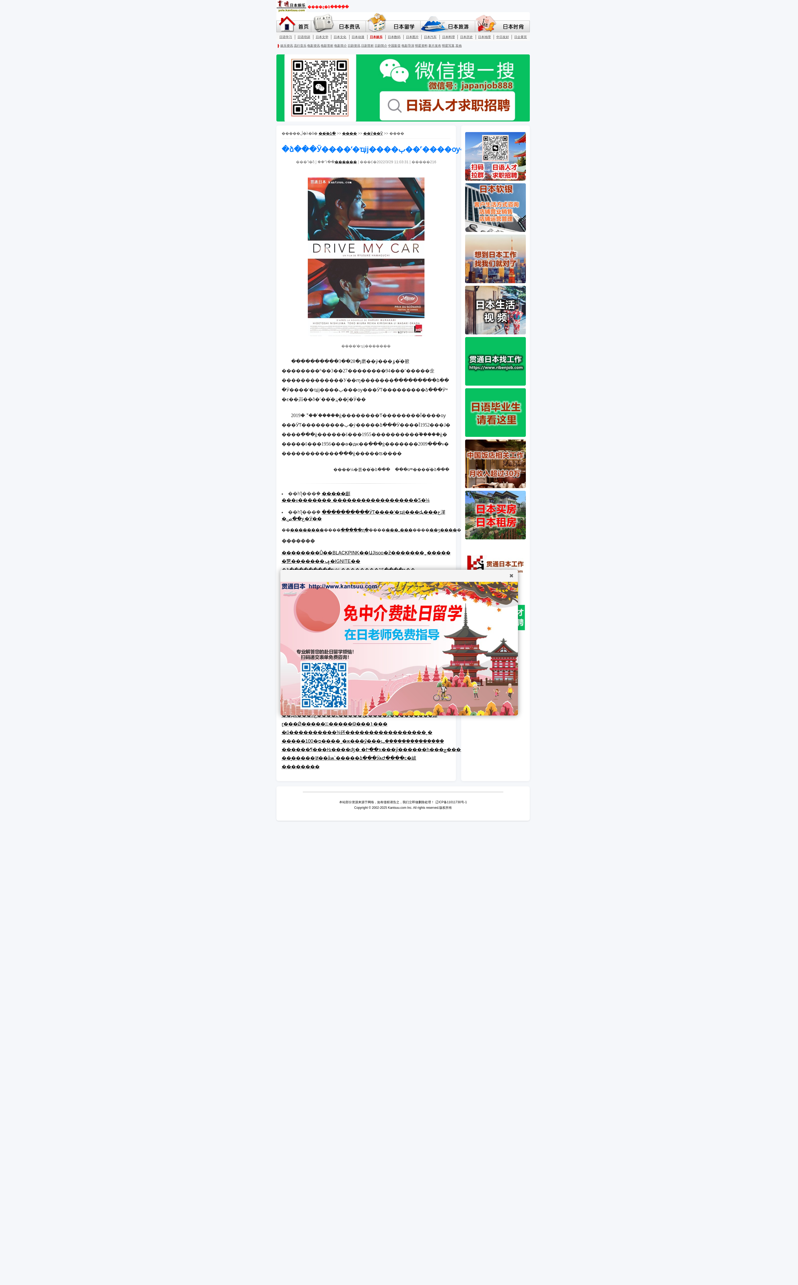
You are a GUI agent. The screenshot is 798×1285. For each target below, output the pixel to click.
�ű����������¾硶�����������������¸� (357, 732)
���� (349, 133)
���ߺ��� (399, 530)
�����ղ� (355, 530)
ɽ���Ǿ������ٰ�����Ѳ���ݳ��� (335, 724)
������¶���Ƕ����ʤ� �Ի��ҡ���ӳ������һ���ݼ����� (376, 749)
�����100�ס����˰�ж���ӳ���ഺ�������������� (363, 741)
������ (346, 162)
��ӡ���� (443, 530)
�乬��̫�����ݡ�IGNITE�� (321, 561)
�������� (307, 530)
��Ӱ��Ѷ (373, 133)
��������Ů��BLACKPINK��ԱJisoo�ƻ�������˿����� (366, 552)
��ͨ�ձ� (327, 133)
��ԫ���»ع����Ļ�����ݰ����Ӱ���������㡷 (359, 715)
